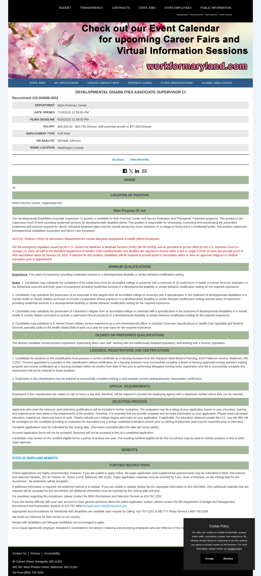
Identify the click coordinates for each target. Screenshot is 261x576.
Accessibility (52, 553)
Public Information (215, 7)
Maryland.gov (182, 15)
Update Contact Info (103, 82)
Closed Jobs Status (217, 82)
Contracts (121, 7)
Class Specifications (177, 82)
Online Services (225, 15)
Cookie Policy (219, 526)
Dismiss (228, 558)
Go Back (118, 159)
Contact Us (19, 553)
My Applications (66, 82)
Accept (209, 558)
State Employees (177, 7)
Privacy (35, 553)
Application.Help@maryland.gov (106, 506)
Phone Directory (196, 15)
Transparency (91, 7)
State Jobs (147, 7)
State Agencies (211, 15)
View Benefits (139, 159)
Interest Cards (140, 82)
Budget (65, 7)
